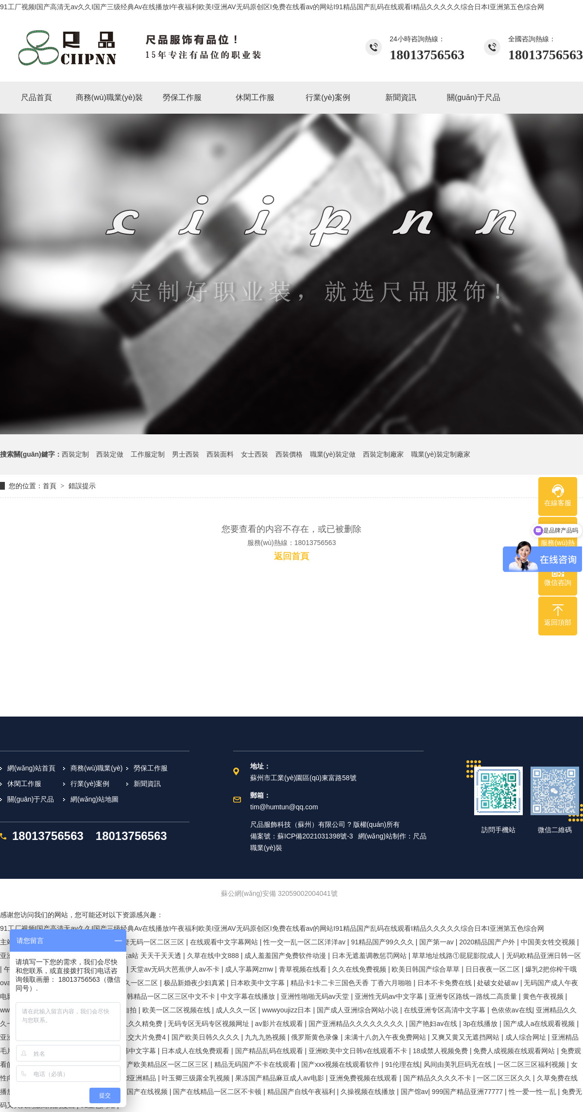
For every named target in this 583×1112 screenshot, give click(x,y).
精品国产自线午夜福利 (302, 1091)
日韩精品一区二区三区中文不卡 (168, 996)
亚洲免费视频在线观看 (364, 1078)
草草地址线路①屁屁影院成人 (457, 955)
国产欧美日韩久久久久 (206, 1037)
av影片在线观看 (280, 1023)
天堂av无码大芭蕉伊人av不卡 (175, 969)
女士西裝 (254, 454)
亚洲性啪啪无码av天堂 (316, 996)
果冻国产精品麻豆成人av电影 (280, 1078)
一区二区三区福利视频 (532, 1064)
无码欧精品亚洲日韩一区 (543, 955)
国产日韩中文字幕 (130, 1051)
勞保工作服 (151, 768)
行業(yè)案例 (89, 783)
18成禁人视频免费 (440, 1051)
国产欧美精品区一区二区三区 (165, 1064)
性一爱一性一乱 (533, 1091)
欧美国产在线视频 (141, 1091)
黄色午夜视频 (544, 996)
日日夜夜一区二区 (493, 969)
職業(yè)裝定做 (333, 454)
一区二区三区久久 (505, 1078)
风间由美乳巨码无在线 (459, 1064)
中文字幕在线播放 (249, 996)
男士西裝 (185, 454)
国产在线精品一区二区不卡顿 (218, 1091)
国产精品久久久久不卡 (438, 1078)
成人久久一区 (237, 1010)
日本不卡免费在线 (445, 983)
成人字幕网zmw (250, 969)
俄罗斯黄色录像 (316, 1037)
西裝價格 (289, 454)
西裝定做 (109, 454)
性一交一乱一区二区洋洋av (305, 942)
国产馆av (415, 1091)
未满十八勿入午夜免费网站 (386, 1037)
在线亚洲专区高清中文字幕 (445, 1010)
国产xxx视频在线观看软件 (341, 1064)
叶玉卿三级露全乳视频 (197, 1078)
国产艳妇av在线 (434, 1023)
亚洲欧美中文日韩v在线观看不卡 (359, 1051)
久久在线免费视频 (360, 969)
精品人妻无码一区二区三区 (144, 942)
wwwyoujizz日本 (287, 1010)
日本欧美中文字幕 (258, 983)
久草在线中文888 (214, 955)
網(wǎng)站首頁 (31, 768)
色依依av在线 (511, 1010)
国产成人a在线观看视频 (540, 1023)
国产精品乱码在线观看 (270, 1051)
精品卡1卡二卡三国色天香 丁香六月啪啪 (352, 983)
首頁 (49, 486)
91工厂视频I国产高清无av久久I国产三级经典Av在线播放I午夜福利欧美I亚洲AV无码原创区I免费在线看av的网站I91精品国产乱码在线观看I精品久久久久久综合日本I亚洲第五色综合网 (272, 7)
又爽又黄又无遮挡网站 (466, 1037)
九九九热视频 (266, 1037)
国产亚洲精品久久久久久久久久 (357, 1023)
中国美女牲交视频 (549, 942)
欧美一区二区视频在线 (177, 1010)
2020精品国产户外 (488, 942)
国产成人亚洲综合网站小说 (358, 1010)
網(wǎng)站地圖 (94, 799)
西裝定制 (75, 454)
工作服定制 (148, 454)
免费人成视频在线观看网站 (515, 1051)
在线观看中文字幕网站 (225, 942)
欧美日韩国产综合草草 (427, 969)
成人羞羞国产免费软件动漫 (286, 955)
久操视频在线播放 (369, 1091)
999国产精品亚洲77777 (468, 1091)
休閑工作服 (24, 783)
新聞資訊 (147, 783)
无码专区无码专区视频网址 (209, 1023)
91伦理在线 (402, 1064)
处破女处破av (498, 983)
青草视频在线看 (303, 969)
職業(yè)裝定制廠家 (440, 454)
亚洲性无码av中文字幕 (390, 996)
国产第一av (437, 942)
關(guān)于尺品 (30, 799)
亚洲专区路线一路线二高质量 (474, 996)
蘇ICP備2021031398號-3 (315, 836)
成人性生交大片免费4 (134, 1037)
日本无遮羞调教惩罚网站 (370, 955)
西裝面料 (220, 454)
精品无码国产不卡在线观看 (256, 1064)
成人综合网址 (526, 1037)
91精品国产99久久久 (383, 942)
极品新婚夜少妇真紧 (195, 983)
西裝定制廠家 (383, 454)
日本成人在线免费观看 (196, 1051)
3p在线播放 (481, 1023)
